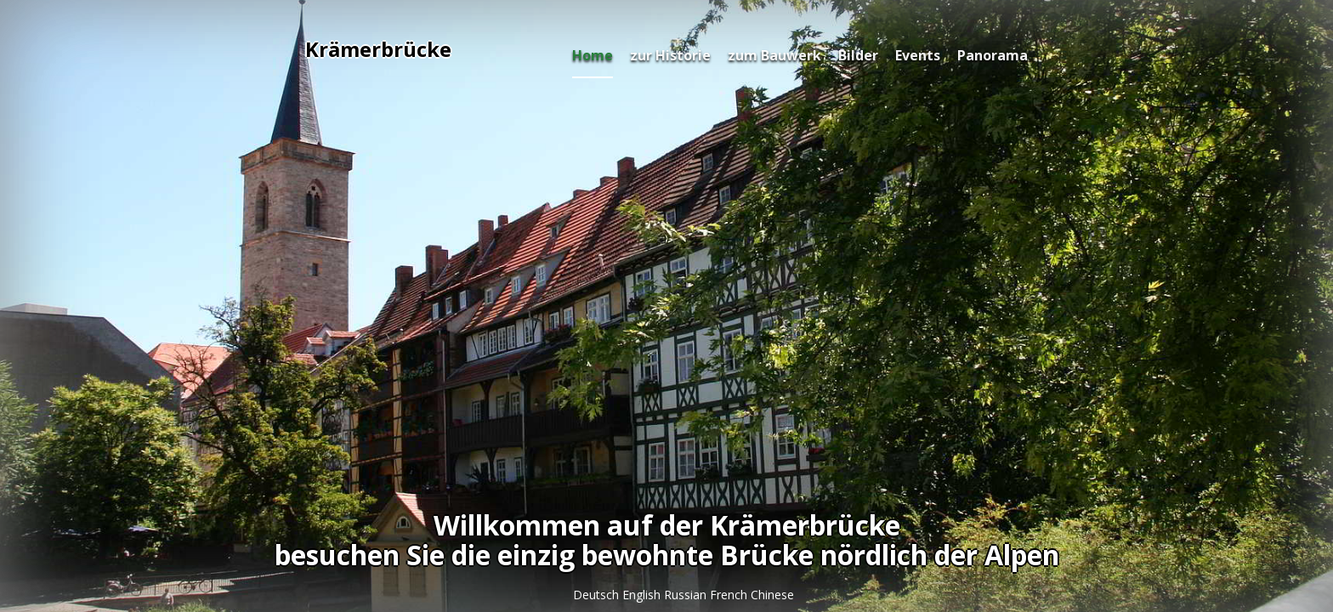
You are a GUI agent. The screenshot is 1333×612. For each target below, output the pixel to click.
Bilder (858, 55)
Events (917, 55)
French (730, 594)
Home (592, 55)
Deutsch (597, 594)
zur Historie (670, 55)
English (643, 594)
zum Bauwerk (774, 55)
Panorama (992, 55)
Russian (687, 594)
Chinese (772, 594)
